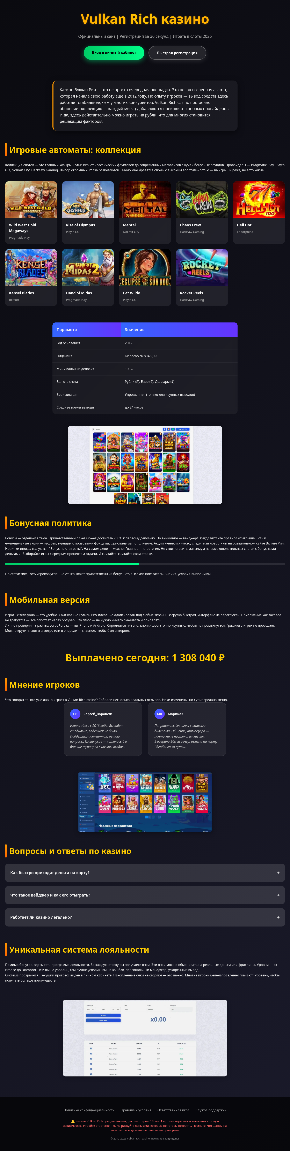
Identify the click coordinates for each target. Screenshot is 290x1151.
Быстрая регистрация (177, 52)
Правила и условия (136, 1110)
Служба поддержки (211, 1110)
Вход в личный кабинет (114, 52)
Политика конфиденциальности (89, 1110)
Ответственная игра (173, 1110)
